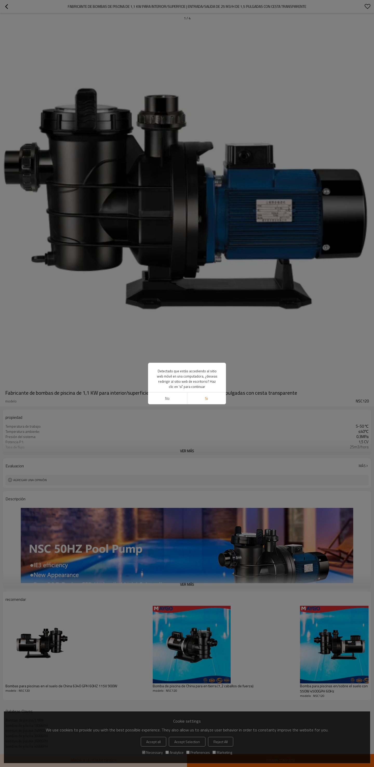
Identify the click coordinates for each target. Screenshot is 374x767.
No (167, 398)
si (206, 398)
